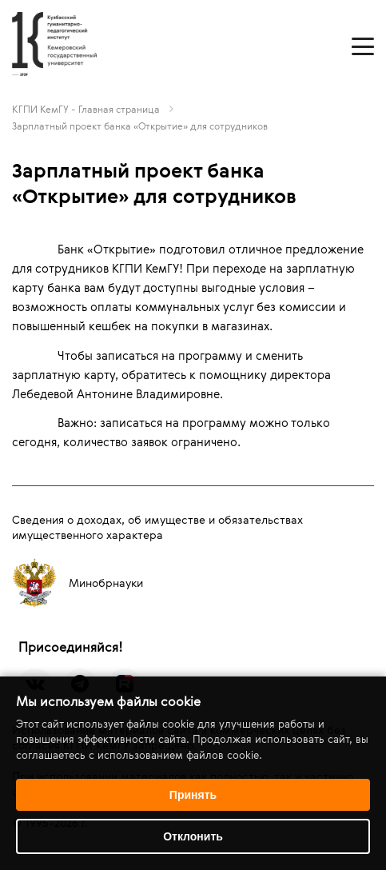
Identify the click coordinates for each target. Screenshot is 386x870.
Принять (193, 794)
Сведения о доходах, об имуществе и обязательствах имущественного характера (157, 527)
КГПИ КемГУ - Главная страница (86, 108)
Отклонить (193, 836)
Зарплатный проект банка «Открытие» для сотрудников (140, 125)
